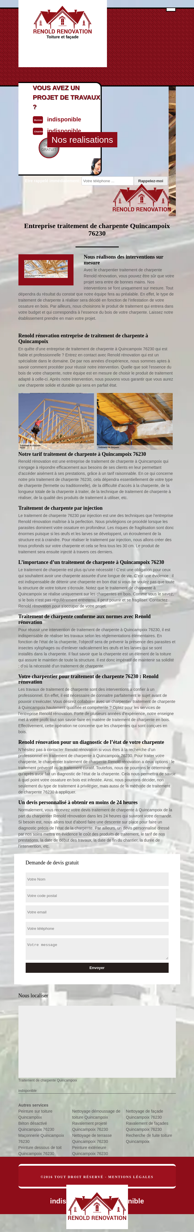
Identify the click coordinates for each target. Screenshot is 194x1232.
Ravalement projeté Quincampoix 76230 (90, 1126)
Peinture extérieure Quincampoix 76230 (90, 1150)
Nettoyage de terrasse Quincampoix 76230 (92, 1138)
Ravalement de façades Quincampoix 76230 (147, 1126)
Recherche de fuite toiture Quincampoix (149, 1138)
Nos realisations (82, 139)
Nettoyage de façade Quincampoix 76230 (144, 1114)
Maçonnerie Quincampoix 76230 (41, 1138)
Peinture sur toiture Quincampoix (35, 1114)
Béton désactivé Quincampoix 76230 (36, 1126)
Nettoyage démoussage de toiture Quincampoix (96, 1114)
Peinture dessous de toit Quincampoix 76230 (40, 1150)
